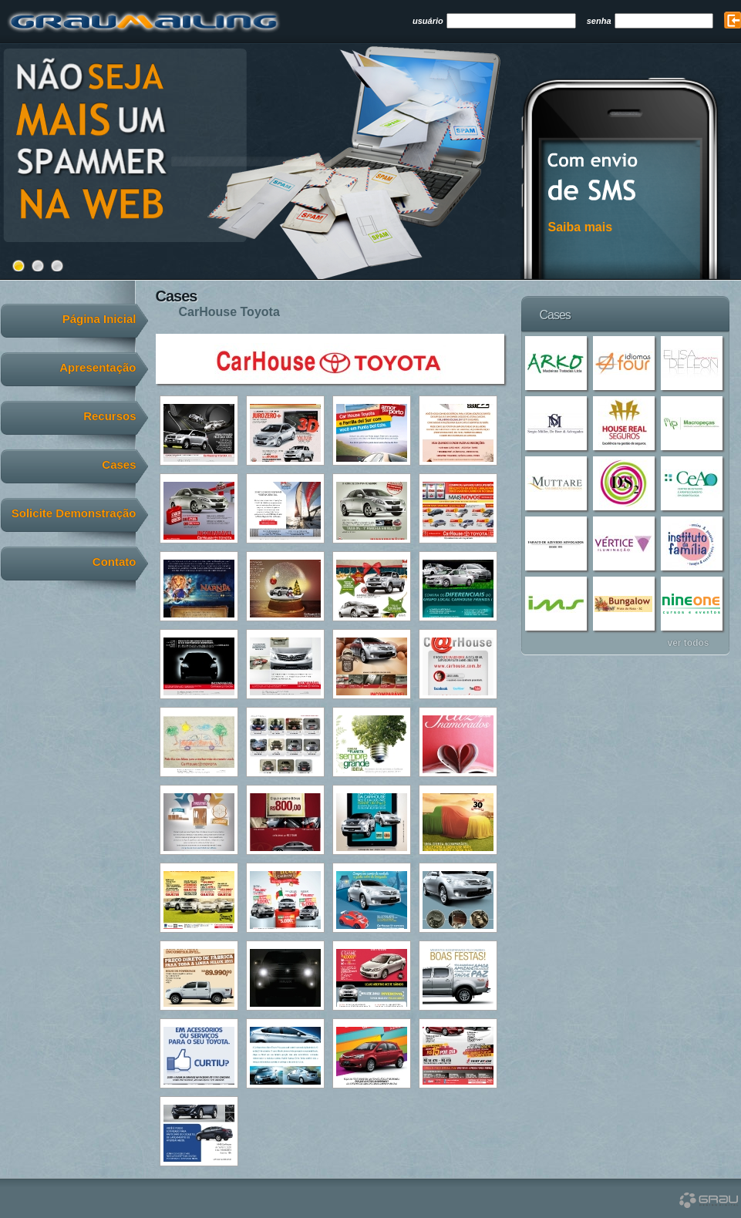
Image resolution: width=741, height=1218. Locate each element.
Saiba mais (580, 227)
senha (599, 20)
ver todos (688, 643)
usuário (428, 20)
